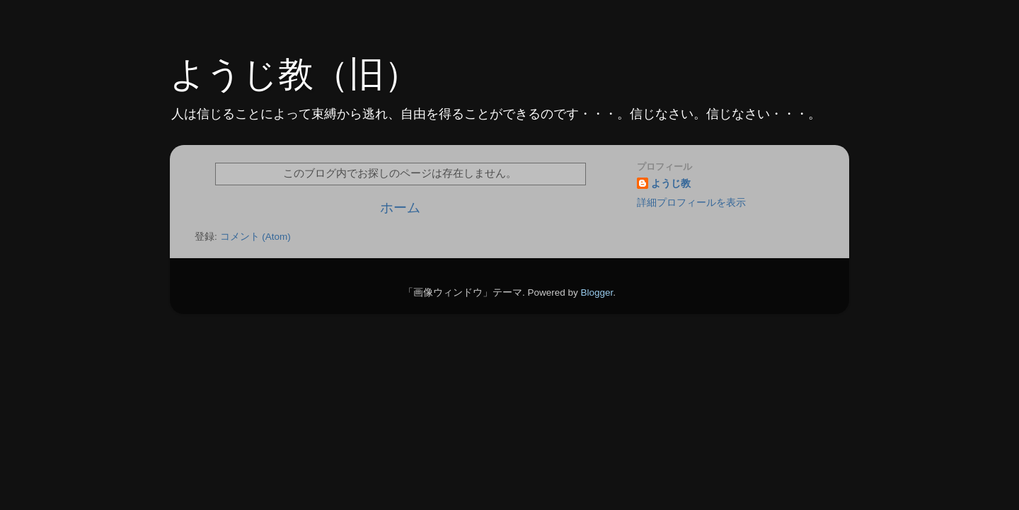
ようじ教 (671, 183)
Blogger (596, 292)
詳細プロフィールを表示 (691, 202)
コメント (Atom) (255, 236)
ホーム (400, 207)
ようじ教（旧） (295, 74)
